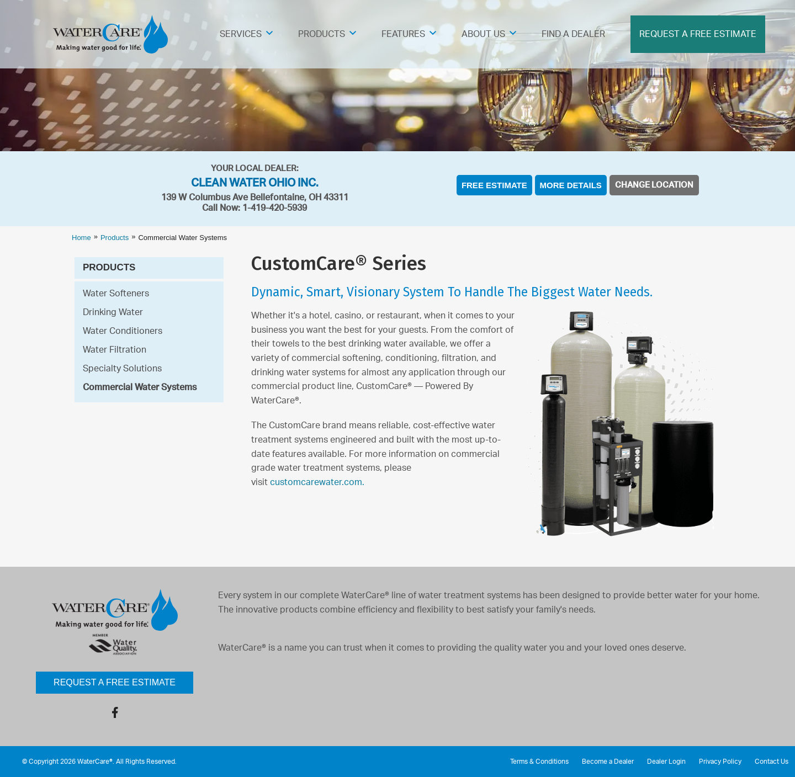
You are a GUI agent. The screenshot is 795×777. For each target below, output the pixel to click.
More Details (571, 185)
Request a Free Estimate (115, 682)
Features (403, 34)
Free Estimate (494, 185)
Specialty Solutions (122, 368)
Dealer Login (666, 761)
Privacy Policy (720, 761)
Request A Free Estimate (697, 34)
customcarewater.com (316, 482)
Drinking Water (113, 312)
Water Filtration (114, 349)
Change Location (654, 185)
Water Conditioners (122, 331)
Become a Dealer (608, 761)
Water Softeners (116, 293)
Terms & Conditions (539, 761)
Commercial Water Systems (140, 387)
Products (321, 34)
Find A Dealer (573, 34)
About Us (483, 34)
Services (241, 34)
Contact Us (771, 761)
